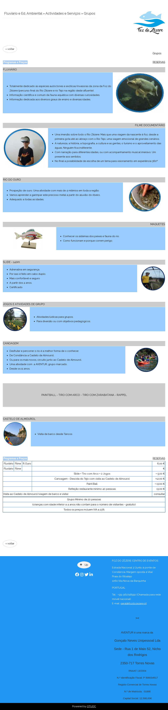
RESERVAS (159, 62)
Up (84, 564)
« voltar (9, 49)
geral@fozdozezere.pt (133, 603)
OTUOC (91, 706)
